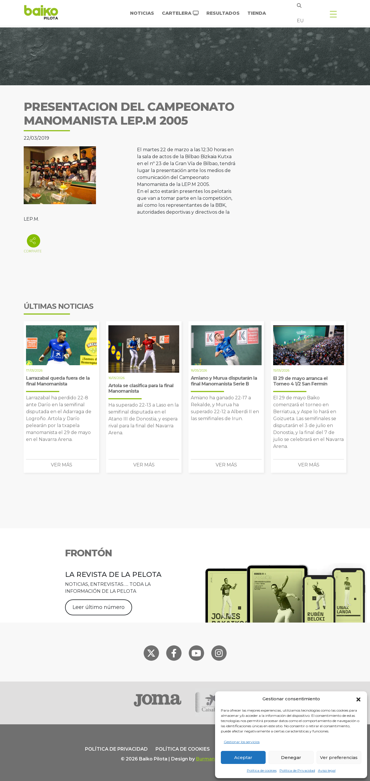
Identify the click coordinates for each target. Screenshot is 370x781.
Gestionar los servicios (242, 742)
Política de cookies (262, 770)
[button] (358, 699)
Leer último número (99, 607)
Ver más (61, 465)
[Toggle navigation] (333, 14)
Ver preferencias (339, 757)
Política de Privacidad (297, 770)
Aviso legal (327, 770)
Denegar (291, 757)
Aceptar (243, 757)
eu (300, 20)
